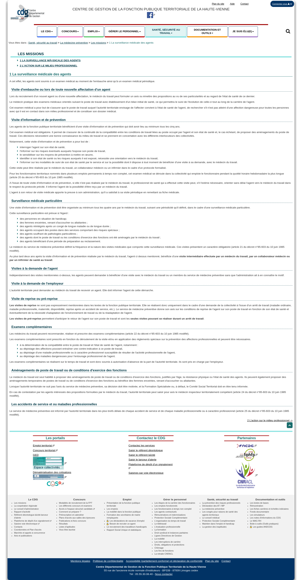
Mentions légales (80, 561)
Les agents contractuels (165, 512)
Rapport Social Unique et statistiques (124, 530)
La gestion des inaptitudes (214, 527)
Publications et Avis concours (72, 521)
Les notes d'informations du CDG (265, 518)
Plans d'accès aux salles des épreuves (77, 518)
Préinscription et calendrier (71, 515)
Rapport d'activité (22, 512)
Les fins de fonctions (164, 551)
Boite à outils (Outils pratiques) (264, 524)
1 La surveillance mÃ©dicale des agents (50, 60)
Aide (232, 4)
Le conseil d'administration (26, 509)
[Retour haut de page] (290, 425)
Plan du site (218, 4)
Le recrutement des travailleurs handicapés (127, 527)
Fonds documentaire (259, 512)
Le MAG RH (255, 521)
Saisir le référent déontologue (145, 450)
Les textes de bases (259, 503)
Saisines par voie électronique (145, 472)
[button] (282, 4)
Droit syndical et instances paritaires (171, 533)
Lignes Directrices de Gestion (168, 535)
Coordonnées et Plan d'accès (27, 530)
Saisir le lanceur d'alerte (142, 459)
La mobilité (159, 539)
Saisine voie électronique (26, 524)
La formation (160, 530)
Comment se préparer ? (70, 512)
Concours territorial (45, 450)
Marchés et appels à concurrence (29, 533)
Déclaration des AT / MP (213, 506)
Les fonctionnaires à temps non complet (172, 509)
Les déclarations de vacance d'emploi (125, 521)
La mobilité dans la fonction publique (124, 512)
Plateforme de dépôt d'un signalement (32, 521)
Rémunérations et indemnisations (169, 515)
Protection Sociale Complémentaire (170, 518)
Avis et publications (23, 535)
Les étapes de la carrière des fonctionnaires (174, 503)
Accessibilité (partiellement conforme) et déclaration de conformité (164, 561)
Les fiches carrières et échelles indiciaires (269, 509)
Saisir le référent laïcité (141, 455)
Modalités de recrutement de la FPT (75, 503)
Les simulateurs (257, 515)
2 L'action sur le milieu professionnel (48, 65)
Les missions (98, 42)
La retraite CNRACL (163, 554)
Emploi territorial (44, 445)
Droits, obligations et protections (169, 545)
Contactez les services (141, 445)
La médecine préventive (74, 42)
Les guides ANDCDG (261, 527)
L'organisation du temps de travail (170, 521)
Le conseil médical (210, 518)
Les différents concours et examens (75, 506)
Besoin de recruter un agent (121, 524)
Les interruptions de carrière (167, 542)
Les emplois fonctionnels (165, 506)
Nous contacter (164, 574)
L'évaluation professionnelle (167, 527)
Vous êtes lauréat (67, 530)
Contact (244, 4)
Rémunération (256, 506)
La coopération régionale (25, 506)
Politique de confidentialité (108, 561)
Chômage (159, 548)
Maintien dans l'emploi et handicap (218, 524)
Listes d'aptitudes (67, 527)
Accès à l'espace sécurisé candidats (77, 509)
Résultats (63, 524)
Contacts (18, 527)
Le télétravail (160, 524)
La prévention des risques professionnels (221, 503)
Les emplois (112, 509)
